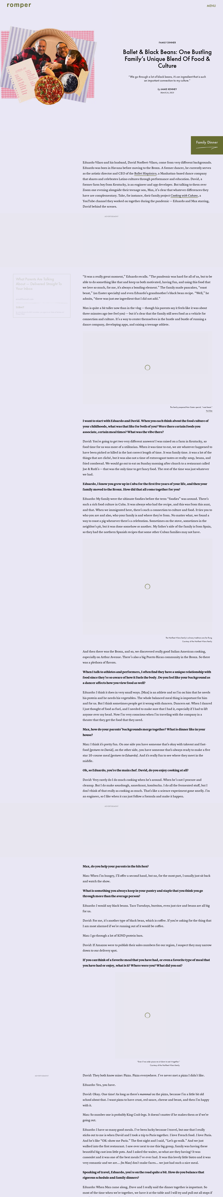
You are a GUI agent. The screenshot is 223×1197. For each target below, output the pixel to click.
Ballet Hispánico (145, 173)
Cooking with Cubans (184, 195)
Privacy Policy (20, 316)
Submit (20, 309)
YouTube (209, 410)
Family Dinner (207, 142)
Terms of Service (56, 315)
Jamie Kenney (169, 89)
